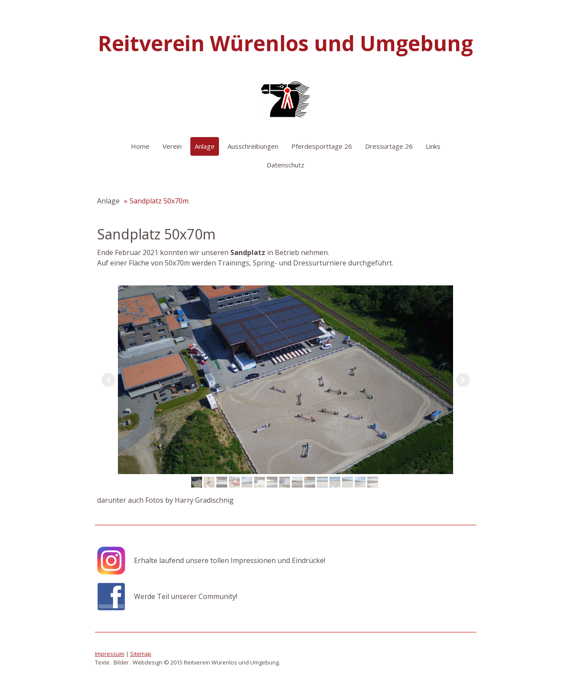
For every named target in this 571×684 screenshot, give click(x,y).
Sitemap (140, 654)
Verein (172, 146)
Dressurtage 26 (389, 146)
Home (140, 146)
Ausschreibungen (253, 146)
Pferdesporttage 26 (321, 146)
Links (433, 146)
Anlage (205, 146)
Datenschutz (285, 164)
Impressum (109, 654)
